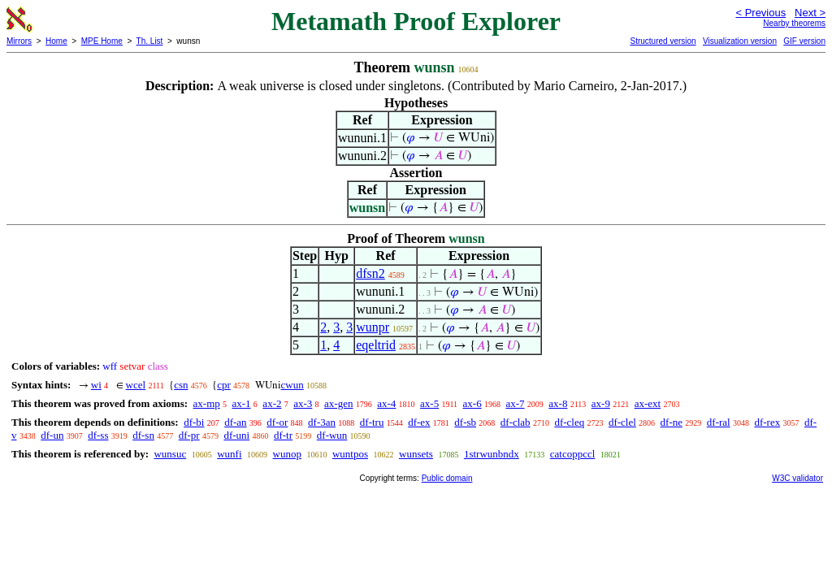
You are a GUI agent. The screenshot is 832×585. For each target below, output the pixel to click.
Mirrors (19, 41)
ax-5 (429, 403)
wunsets (416, 454)
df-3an (322, 422)
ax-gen (338, 403)
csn (181, 385)
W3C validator (797, 478)
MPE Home (102, 41)
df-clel (622, 422)
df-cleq (569, 422)
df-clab (515, 422)
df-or (277, 422)
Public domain (447, 478)
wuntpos (350, 454)
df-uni (236, 435)
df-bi (194, 422)
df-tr (283, 435)
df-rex (767, 422)
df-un (52, 435)
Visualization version (740, 41)
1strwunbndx (491, 454)
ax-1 (241, 403)
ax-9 (601, 403)
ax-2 (271, 403)
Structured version (663, 41)
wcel (136, 385)
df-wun (332, 435)
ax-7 (514, 403)
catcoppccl (573, 454)
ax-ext (648, 403)
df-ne (671, 422)
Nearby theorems (794, 23)
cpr (224, 385)
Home (56, 41)
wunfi (229, 454)
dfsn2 (370, 273)
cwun (292, 385)
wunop (287, 454)
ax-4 (386, 403)
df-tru (372, 422)
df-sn (143, 435)
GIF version (804, 41)
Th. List (149, 41)
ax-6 (472, 403)
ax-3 (302, 403)
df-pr (189, 435)
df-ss (98, 435)
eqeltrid (376, 345)
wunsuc (170, 454)
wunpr (372, 327)
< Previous (760, 12)
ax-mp (206, 403)
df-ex (419, 422)
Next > (810, 12)
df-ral (718, 422)
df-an (235, 422)
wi (96, 385)
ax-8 (557, 403)
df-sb (465, 422)
